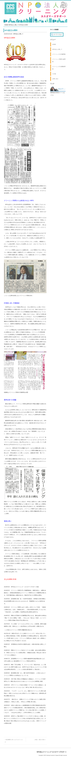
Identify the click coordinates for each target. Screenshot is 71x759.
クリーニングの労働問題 (58, 54)
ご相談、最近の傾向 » (40, 739)
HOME (6, 25)
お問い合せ (55, 78)
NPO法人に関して (14, 25)
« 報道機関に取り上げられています (14, 741)
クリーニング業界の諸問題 (58, 60)
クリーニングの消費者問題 (58, 68)
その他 (54, 73)
